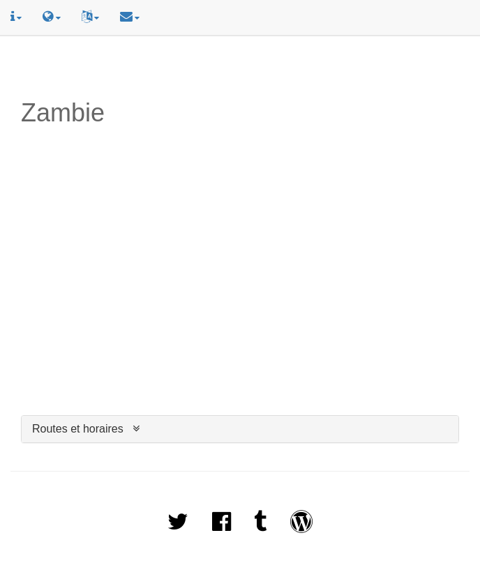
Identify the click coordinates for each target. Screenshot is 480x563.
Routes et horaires (77, 429)
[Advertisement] (240, 67)
